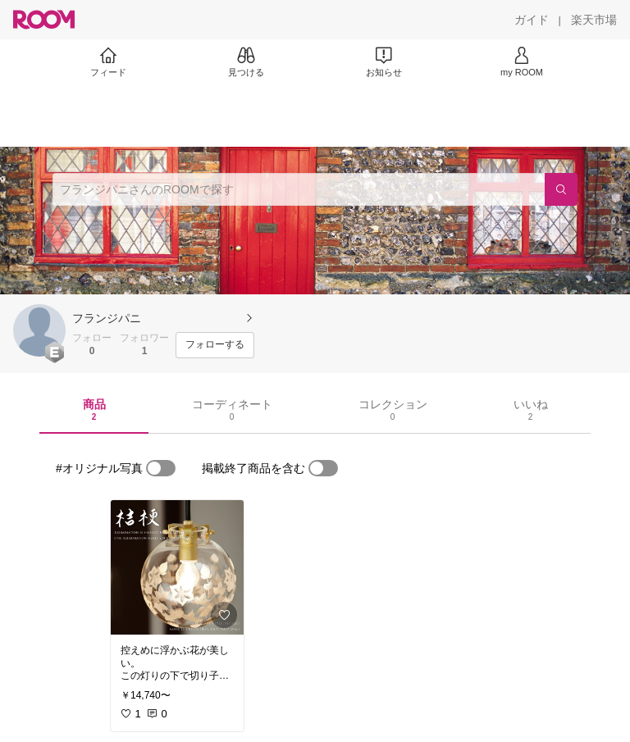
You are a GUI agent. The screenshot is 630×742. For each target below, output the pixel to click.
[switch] (161, 468)
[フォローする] (215, 345)
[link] (177, 567)
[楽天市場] (594, 19)
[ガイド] (531, 19)
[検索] (561, 189)
